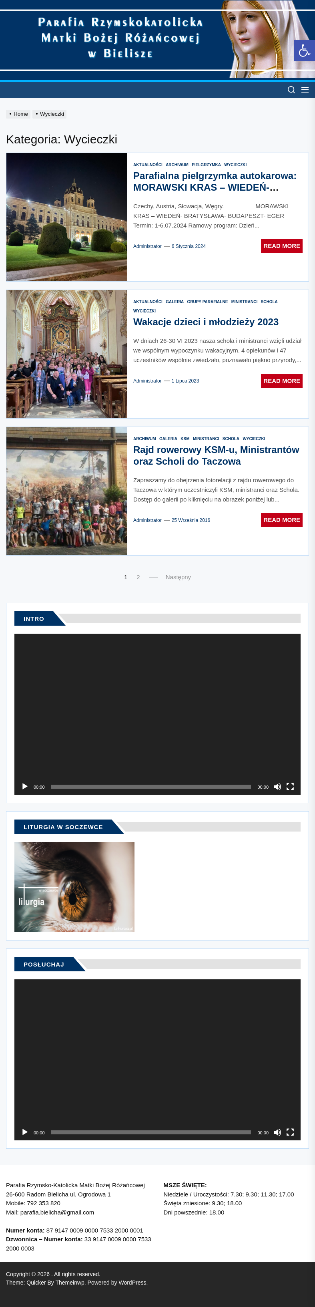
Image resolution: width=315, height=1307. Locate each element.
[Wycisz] (277, 787)
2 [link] (138, 577)
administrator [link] (147, 246)
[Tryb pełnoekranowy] (290, 787)
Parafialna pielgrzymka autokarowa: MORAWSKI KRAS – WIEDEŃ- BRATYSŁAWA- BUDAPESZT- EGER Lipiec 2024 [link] (215, 192)
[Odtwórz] (25, 787)
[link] (304, 50)
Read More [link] (281, 245)
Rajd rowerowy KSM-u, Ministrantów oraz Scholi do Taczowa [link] (216, 455)
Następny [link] (178, 577)
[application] (157, 714)
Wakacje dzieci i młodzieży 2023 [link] (206, 321)
